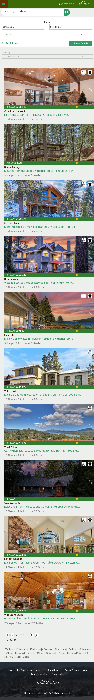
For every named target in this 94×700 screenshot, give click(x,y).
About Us (39, 670)
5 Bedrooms (35, 649)
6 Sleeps (25, 657)
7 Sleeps (16, 657)
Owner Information (39, 674)
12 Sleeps (50, 653)
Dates (47, 22)
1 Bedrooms (85, 649)
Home (11, 670)
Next (91, 91)
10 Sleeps (71, 653)
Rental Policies (55, 670)
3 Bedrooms (60, 649)
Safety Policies (72, 670)
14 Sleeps (29, 653)
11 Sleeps (60, 653)
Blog (85, 670)
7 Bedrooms (10, 649)
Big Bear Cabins (24, 670)
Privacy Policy (58, 674)
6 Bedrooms (22, 649)
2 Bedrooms (73, 649)
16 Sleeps (8, 653)
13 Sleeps (40, 653)
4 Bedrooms (47, 649)
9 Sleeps (81, 653)
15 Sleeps (19, 653)
